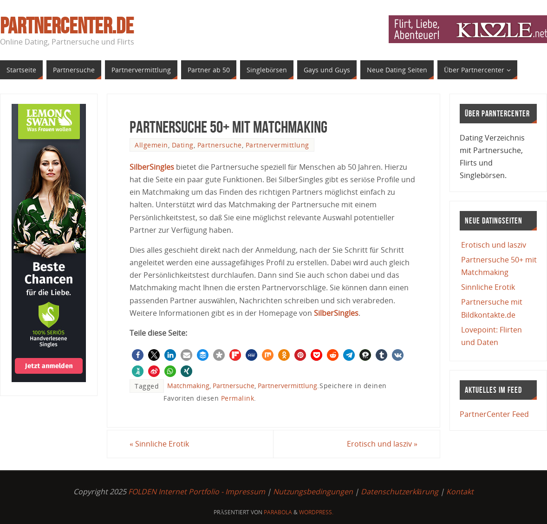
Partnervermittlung (277, 145)
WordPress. (316, 512)
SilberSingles (152, 167)
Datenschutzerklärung (399, 491)
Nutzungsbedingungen (313, 491)
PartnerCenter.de (67, 26)
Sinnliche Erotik (159, 444)
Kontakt (460, 491)
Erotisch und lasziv (382, 444)
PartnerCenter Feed (494, 414)
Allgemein (151, 145)
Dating (183, 145)
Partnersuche (219, 145)
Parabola (278, 512)
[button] (137, 355)
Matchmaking (188, 385)
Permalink (237, 398)
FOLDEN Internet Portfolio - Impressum (196, 491)
